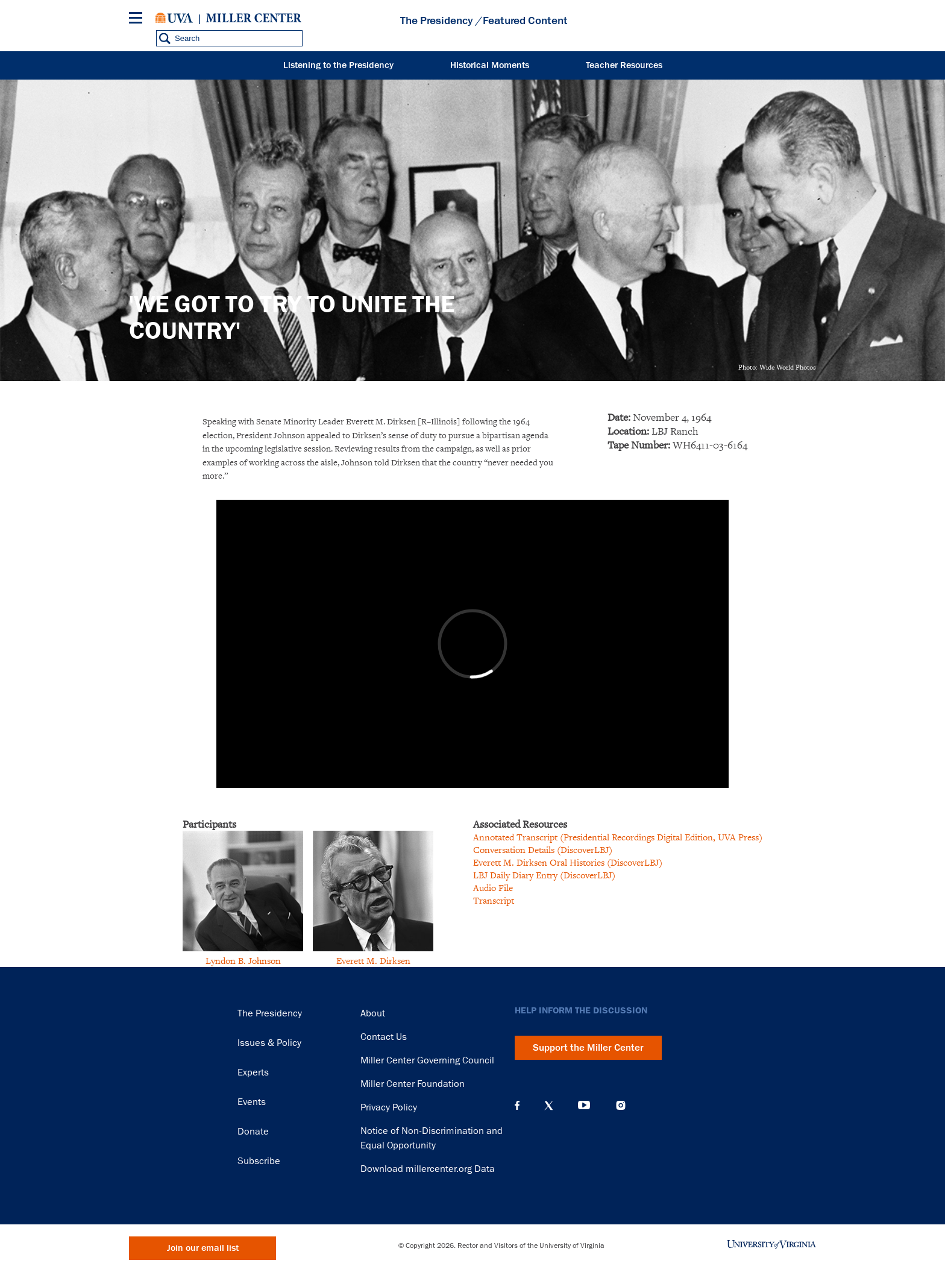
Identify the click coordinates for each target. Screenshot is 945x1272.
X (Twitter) (548, 1105)
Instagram (621, 1105)
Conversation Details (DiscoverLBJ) (542, 849)
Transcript (493, 900)
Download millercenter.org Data (427, 1169)
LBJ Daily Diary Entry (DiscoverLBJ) (544, 875)
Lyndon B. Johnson (243, 960)
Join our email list (203, 1248)
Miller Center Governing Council (427, 1060)
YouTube (584, 1105)
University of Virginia (174, 18)
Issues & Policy (269, 1043)
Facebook (517, 1105)
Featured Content (525, 20)
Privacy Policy (388, 1107)
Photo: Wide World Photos (777, 367)
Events (251, 1102)
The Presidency (436, 20)
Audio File (493, 887)
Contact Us (383, 1037)
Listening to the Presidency (338, 65)
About (372, 1013)
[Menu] (138, 19)
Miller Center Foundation (412, 1084)
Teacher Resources (624, 65)
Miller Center (253, 18)
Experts (253, 1072)
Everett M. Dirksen (373, 960)
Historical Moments (489, 65)
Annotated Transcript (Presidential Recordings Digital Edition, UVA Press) (617, 837)
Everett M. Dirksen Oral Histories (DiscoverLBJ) (567, 862)
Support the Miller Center (588, 1048)
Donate (253, 1132)
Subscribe (258, 1161)
